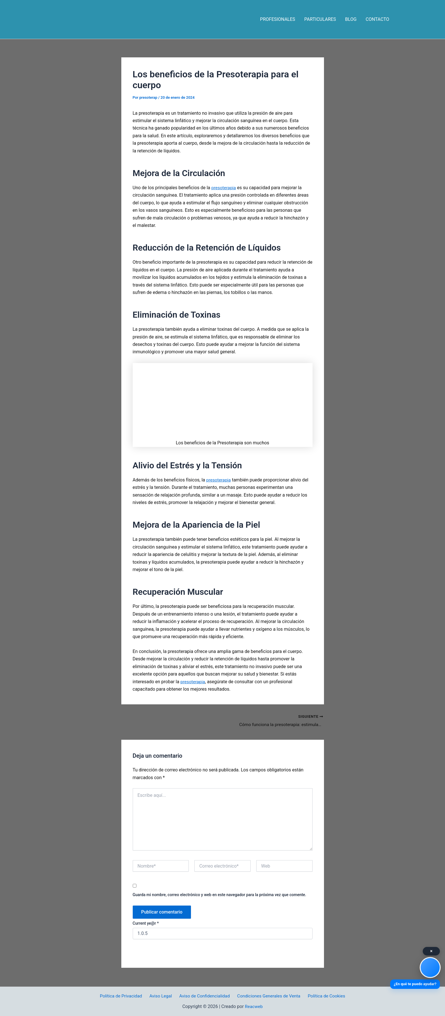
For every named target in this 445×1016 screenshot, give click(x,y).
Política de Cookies (324, 996)
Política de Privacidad (123, 996)
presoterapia (224, 187)
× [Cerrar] (431, 951)
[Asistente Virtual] (430, 967)
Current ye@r (146, 923)
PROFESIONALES (277, 19)
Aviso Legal (161, 996)
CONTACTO (377, 19)
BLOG (351, 19)
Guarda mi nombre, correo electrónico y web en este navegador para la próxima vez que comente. (219, 895)
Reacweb (254, 1006)
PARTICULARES (320, 19)
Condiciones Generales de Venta (267, 996)
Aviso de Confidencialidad (204, 996)
